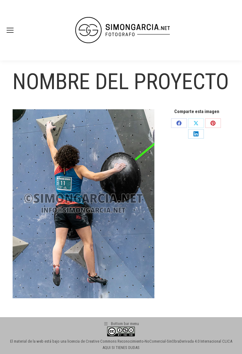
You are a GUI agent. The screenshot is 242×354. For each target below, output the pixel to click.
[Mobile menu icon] (10, 30)
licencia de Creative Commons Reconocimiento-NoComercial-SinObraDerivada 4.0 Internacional (144, 341)
